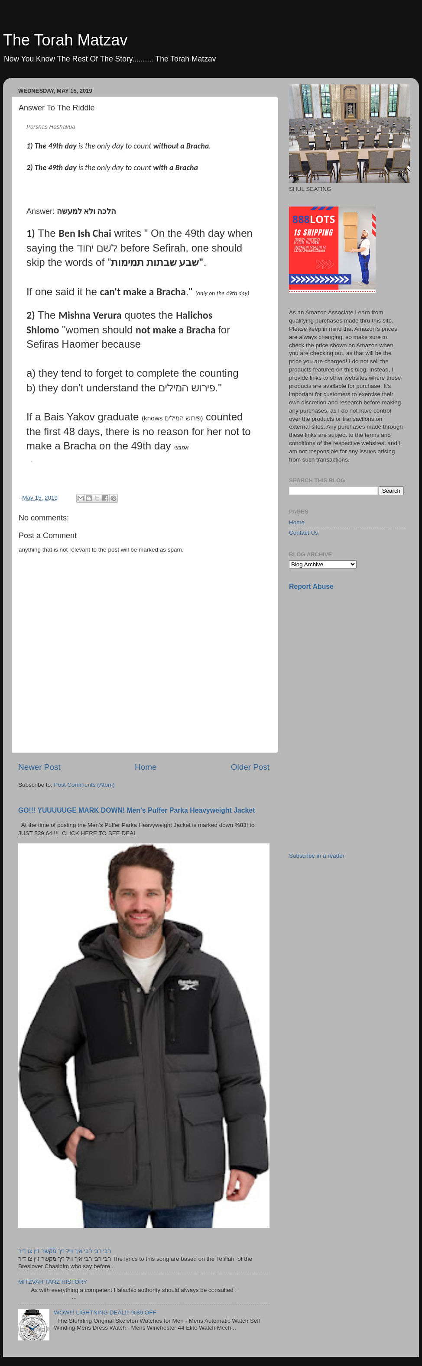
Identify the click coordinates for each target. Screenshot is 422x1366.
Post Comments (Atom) (84, 784)
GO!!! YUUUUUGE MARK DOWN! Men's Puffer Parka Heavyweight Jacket (136, 810)
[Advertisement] (354, 658)
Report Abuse (311, 586)
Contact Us (303, 533)
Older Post (250, 767)
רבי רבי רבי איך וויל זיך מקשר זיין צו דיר (64, 1251)
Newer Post (39, 767)
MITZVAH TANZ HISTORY (52, 1282)
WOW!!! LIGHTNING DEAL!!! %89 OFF (105, 1312)
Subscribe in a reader (316, 856)
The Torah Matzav (65, 40)
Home (145, 767)
